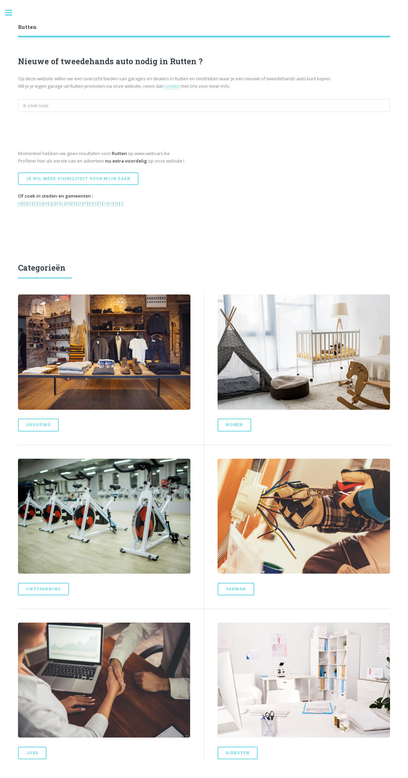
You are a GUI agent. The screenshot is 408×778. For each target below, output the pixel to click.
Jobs (32, 752)
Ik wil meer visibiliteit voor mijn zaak (78, 178)
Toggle (12, 13)
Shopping (38, 424)
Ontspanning (43, 589)
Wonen (234, 424)
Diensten (237, 752)
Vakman (236, 589)
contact (172, 86)
